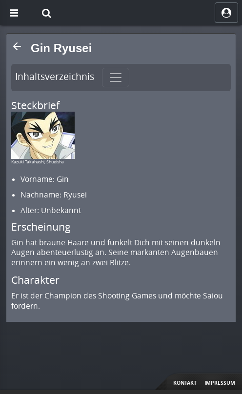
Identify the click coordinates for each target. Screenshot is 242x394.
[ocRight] (226, 12)
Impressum (219, 382)
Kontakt (185, 382)
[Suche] (46, 12)
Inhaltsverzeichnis (54, 76)
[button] (17, 46)
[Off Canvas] (13, 12)
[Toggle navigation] (115, 77)
